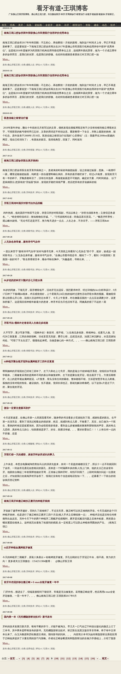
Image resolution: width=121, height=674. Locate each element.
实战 (28, 25)
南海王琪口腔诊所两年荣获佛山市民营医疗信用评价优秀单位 (36, 33)
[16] (93, 658)
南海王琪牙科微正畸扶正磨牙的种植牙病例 (27, 501)
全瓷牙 (49, 25)
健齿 (96, 25)
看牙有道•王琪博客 (62, 8)
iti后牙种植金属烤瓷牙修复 (18, 547)
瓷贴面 (38, 25)
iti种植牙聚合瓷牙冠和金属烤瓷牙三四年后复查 (29, 361)
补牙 (66, 25)
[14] (80, 658)
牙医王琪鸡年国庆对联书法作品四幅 (23, 203)
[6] (38, 658)
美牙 (20, 25)
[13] (74, 658)
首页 (4, 25)
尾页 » (105, 658)
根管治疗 (77, 25)
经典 (12, 25)
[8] (47, 658)
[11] (62, 658)
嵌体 (58, 25)
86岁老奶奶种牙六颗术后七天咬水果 (23, 280)
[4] (28, 658)
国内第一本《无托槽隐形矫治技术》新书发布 (28, 617)
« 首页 (11, 658)
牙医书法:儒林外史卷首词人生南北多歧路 (26, 323)
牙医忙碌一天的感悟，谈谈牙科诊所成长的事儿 (29, 454)
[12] (68, 658)
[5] (33, 658)
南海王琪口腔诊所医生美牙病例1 (21, 160)
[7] (42, 658)
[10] (56, 658)
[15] (87, 658)
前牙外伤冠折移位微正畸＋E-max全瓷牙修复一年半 (31, 582)
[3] (23, 658)
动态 (104, 25)
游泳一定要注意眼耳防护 (17, 408)
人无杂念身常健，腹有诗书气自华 (22, 242)
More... (6, 59)
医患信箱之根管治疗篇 (16, 118)
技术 (112, 25)
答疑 (88, 25)
